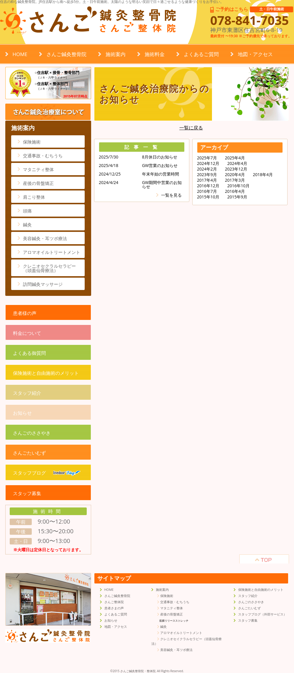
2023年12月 (236, 169)
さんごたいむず (29, 453)
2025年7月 (207, 158)
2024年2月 (207, 169)
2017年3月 (235, 180)
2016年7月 (207, 191)
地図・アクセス (255, 54)
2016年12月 (208, 186)
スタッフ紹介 (27, 393)
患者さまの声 (114, 608)
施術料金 (155, 54)
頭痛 (27, 211)
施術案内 (116, 54)
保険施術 (32, 142)
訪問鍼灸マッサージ (43, 284)
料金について (27, 333)
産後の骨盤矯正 (38, 183)
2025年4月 (235, 158)
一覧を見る (171, 195)
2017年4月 (207, 180)
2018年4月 (263, 175)
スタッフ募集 (27, 493)
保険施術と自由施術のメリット (46, 373)
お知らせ (22, 413)
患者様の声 (24, 313)
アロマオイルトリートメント (51, 252)
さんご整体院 (114, 602)
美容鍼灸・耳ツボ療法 (45, 238)
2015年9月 (237, 197)
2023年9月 (207, 175)
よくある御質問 (29, 353)
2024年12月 (208, 163)
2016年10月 (238, 186)
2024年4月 (237, 163)
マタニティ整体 (38, 169)
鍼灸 (27, 224)
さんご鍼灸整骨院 (66, 54)
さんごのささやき (32, 433)
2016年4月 (235, 191)
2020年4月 (235, 175)
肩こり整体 (34, 197)
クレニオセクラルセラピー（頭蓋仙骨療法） (49, 268)
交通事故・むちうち (43, 155)
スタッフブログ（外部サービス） (262, 614)
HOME (20, 54)
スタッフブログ (46, 473)
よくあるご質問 (201, 54)
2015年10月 (208, 197)
